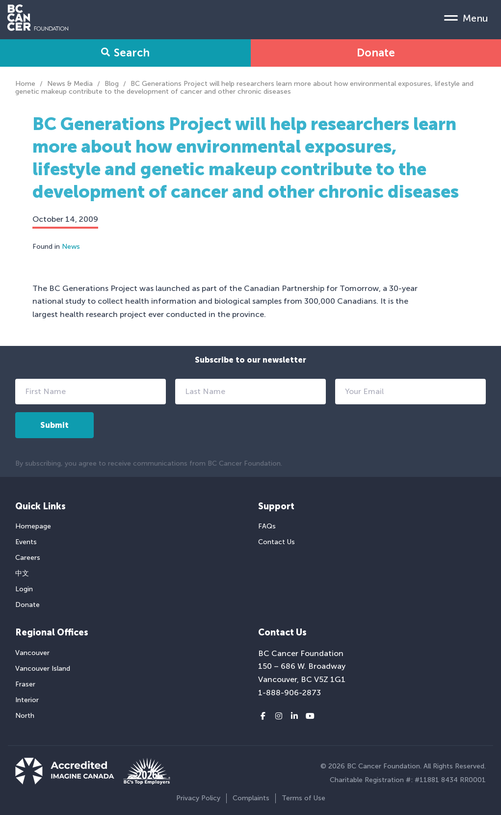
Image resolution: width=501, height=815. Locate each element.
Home (25, 83)
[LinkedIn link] (294, 716)
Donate (376, 52)
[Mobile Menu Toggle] (466, 17)
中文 (22, 573)
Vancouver (32, 653)
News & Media (70, 83)
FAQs (267, 526)
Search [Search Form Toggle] (125, 52)
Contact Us (276, 542)
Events (26, 542)
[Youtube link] (310, 716)
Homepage (33, 526)
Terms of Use (303, 798)
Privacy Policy (198, 798)
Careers (27, 557)
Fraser (25, 684)
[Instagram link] (279, 716)
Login (24, 589)
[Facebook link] (263, 716)
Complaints (251, 798)
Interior (27, 700)
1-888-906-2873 (289, 692)
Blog (112, 83)
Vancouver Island (42, 668)
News (71, 246)
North (24, 715)
